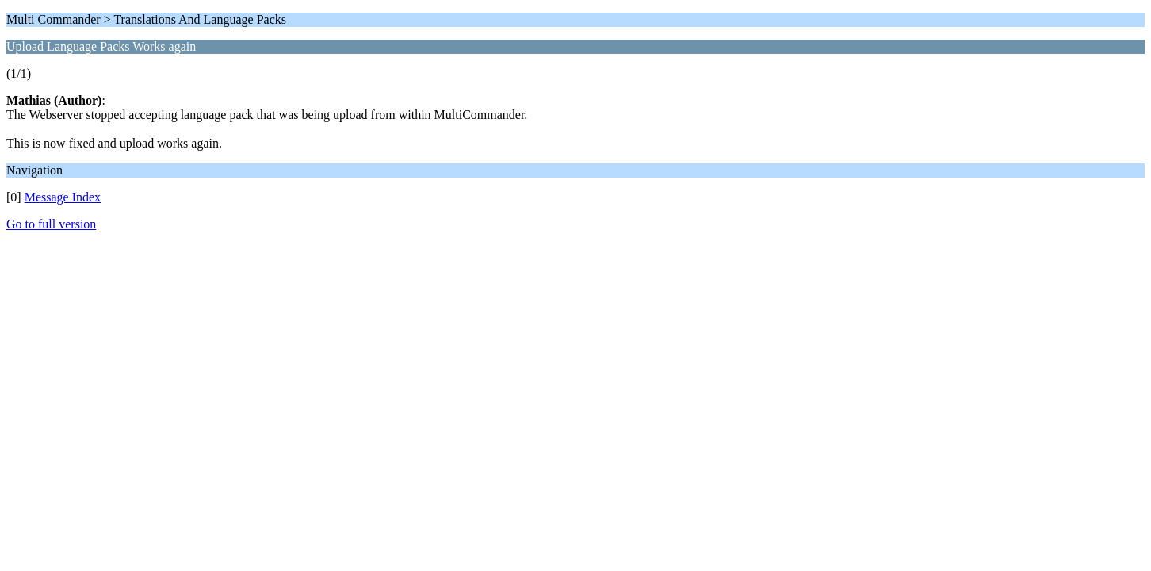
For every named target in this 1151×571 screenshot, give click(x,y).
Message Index (63, 197)
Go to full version (51, 224)
